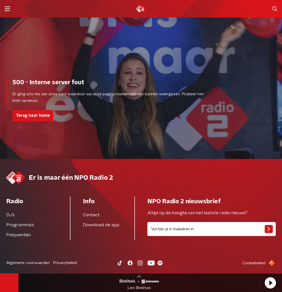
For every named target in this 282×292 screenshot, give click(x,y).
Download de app (101, 225)
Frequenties (18, 235)
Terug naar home (33, 116)
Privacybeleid (65, 263)
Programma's (20, 225)
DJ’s (10, 215)
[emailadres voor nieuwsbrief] (211, 229)
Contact (91, 215)
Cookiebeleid (253, 263)
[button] (270, 283)
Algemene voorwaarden (28, 263)
